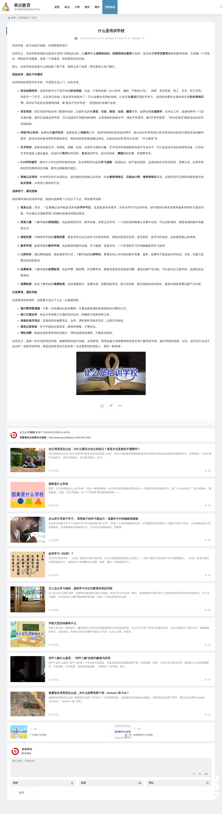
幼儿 (67, 7)
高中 (97, 7)
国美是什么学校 (58, 483)
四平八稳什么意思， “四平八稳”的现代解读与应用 (79, 658)
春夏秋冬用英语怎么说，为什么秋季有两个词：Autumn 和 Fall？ (89, 692)
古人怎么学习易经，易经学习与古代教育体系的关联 (80, 588)
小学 (77, 7)
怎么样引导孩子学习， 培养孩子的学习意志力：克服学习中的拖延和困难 (93, 518)
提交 (21, 792)
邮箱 (83, 782)
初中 (87, 7)
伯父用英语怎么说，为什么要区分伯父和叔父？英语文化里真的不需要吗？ (94, 449)
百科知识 (110, 7)
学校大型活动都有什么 (62, 623)
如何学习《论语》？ (61, 553)
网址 (151, 782)
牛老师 (31, 432)
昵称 (15, 782)
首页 (57, 7)
